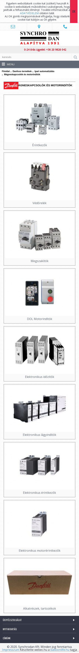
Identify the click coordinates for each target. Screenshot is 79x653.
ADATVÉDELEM (30, 13)
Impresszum (10, 650)
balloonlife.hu (59, 650)
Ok (73, 11)
